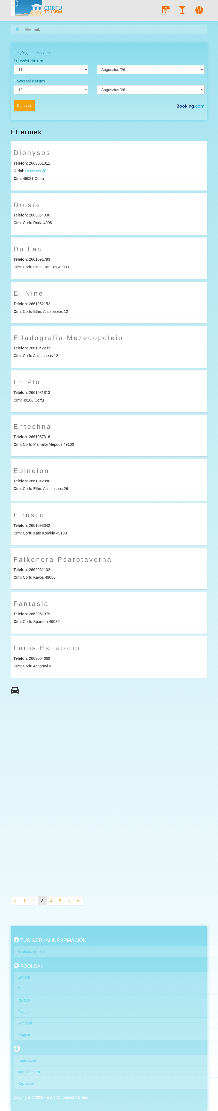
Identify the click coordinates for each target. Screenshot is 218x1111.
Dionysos (35, 171)
